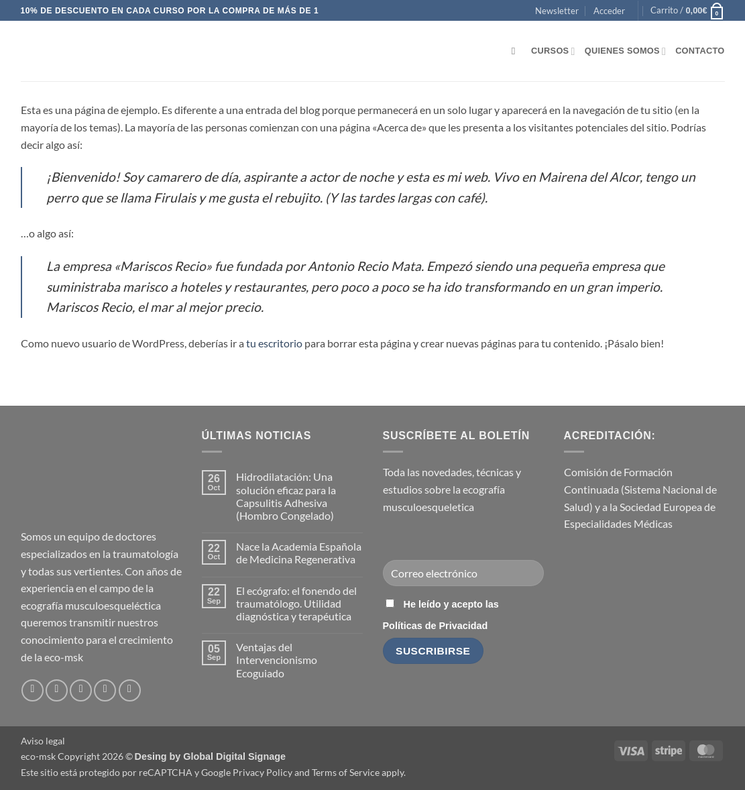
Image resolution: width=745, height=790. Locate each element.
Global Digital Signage (234, 756)
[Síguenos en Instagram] (57, 690)
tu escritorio (274, 343)
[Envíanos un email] (81, 690)
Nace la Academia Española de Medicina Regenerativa (298, 552)
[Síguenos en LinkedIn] (105, 690)
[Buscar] (517, 51)
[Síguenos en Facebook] (32, 690)
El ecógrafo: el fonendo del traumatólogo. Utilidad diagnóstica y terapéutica (296, 603)
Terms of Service (346, 772)
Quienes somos (625, 51)
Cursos (553, 51)
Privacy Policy (262, 772)
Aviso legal (43, 740)
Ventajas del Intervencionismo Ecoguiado (276, 659)
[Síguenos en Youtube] (130, 690)
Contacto (699, 51)
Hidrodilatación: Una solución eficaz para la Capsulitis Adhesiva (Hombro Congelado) (286, 496)
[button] (557, 11)
